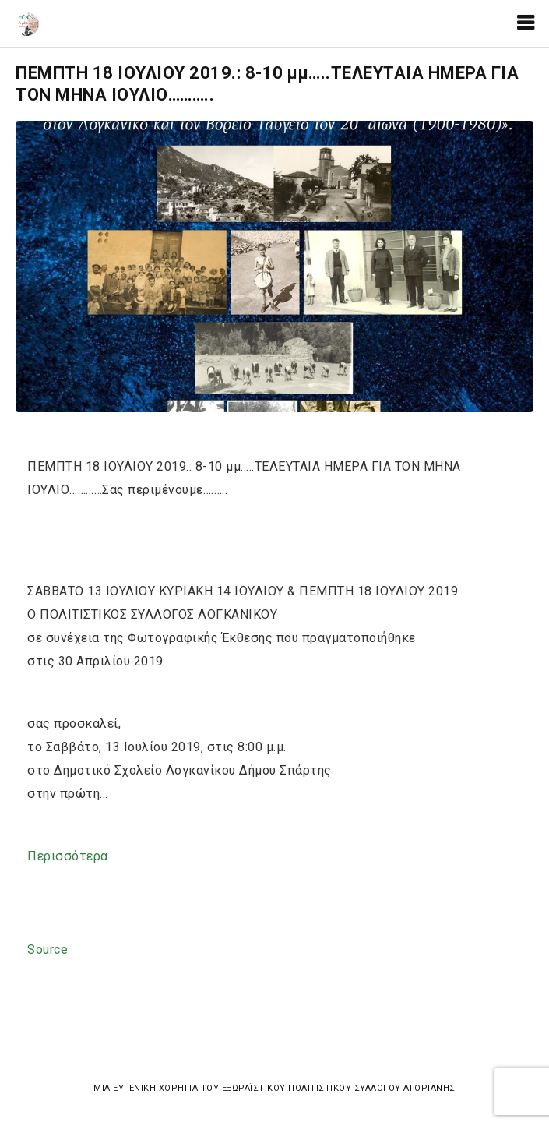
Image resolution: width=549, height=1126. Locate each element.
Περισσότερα (67, 856)
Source (47, 949)
